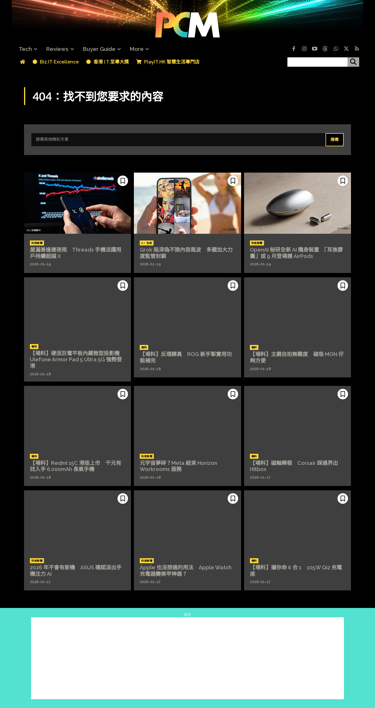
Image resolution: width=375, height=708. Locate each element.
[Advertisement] (187, 658)
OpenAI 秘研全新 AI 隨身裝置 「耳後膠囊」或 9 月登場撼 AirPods (296, 253)
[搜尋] (353, 62)
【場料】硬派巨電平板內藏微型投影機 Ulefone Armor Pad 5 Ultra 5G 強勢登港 (77, 359)
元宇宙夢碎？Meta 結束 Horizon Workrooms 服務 (178, 466)
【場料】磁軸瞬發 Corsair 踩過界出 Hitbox (294, 466)
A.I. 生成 (146, 243)
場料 (34, 346)
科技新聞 (36, 243)
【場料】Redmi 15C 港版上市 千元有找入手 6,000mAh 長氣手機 (75, 466)
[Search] (334, 140)
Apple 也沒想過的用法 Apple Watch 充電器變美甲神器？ (185, 570)
